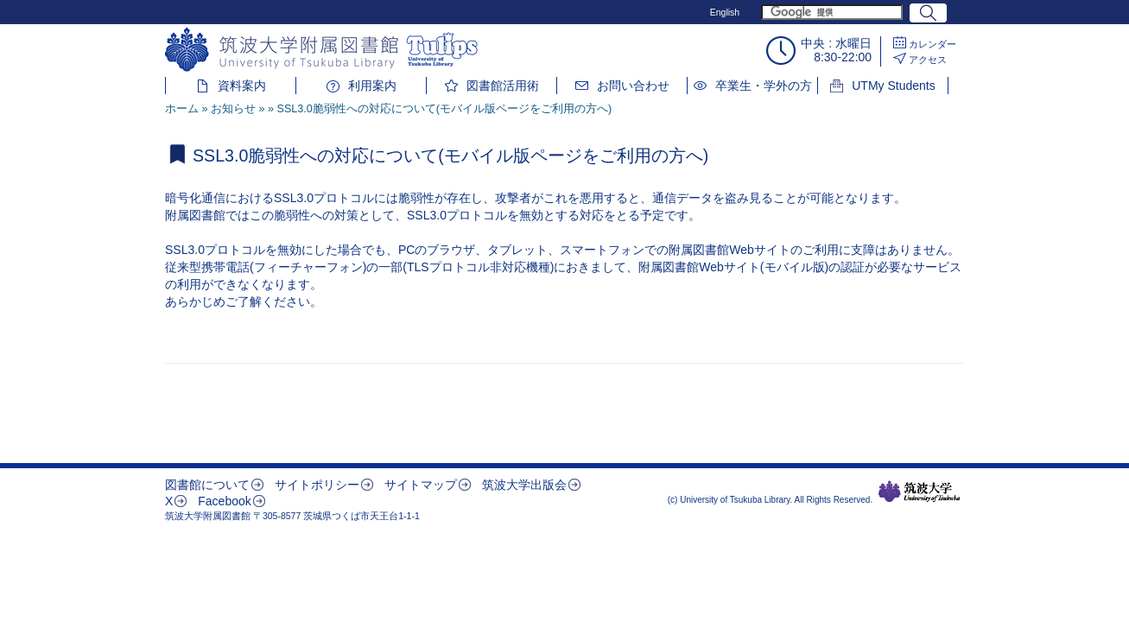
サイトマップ (420, 485)
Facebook (224, 501)
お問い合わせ (633, 85)
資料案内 (242, 85)
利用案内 (372, 85)
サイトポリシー (317, 485)
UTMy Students (893, 85)
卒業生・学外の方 (763, 85)
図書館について (207, 485)
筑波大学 (919, 491)
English (724, 12)
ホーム (182, 109)
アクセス (928, 59)
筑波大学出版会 (524, 485)
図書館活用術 (502, 85)
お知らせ (233, 109)
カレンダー (932, 44)
